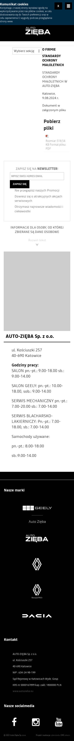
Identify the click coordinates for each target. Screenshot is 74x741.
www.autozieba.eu (23, 690)
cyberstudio (55, 734)
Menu (68, 6)
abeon (67, 734)
